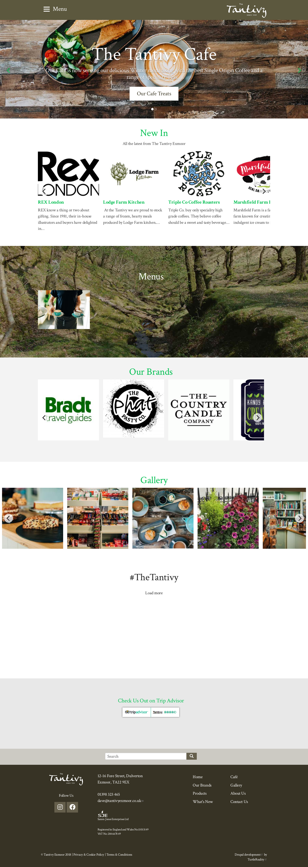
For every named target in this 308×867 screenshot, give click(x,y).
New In (154, 133)
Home (197, 777)
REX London (51, 202)
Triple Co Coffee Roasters (194, 202)
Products (200, 793)
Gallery (236, 785)
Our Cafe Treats (154, 93)
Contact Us (239, 801)
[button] (7, 69)
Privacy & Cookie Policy (88, 854)
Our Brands (202, 785)
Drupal (249, 854)
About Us (238, 793)
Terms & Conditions (119, 854)
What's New (203, 801)
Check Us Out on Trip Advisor (151, 700)
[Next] (263, 191)
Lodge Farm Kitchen (123, 202)
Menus (151, 276)
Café (234, 777)
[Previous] (44, 191)
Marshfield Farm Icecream (260, 202)
